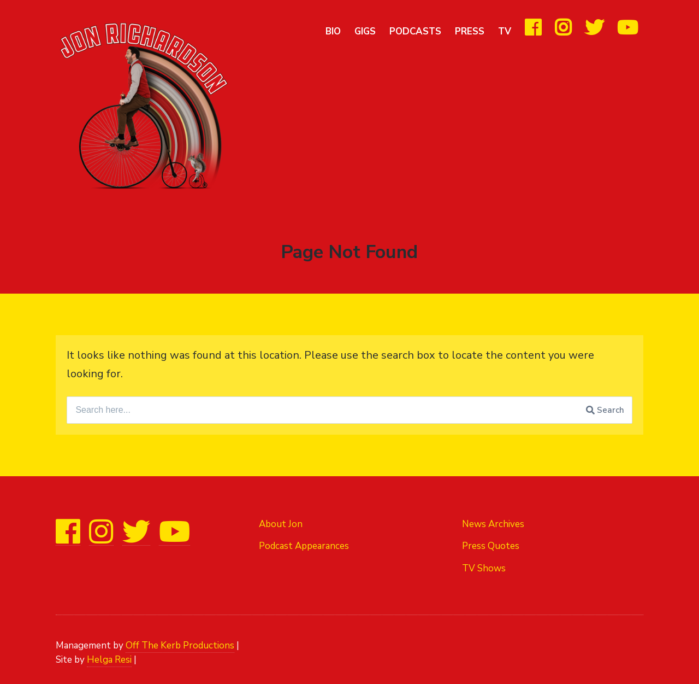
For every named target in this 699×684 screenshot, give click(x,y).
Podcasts (415, 31)
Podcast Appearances (304, 546)
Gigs (365, 31)
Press (469, 31)
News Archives (493, 524)
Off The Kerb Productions (180, 645)
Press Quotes (490, 546)
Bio (333, 31)
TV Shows (484, 568)
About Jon (281, 524)
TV (504, 31)
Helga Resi (109, 659)
